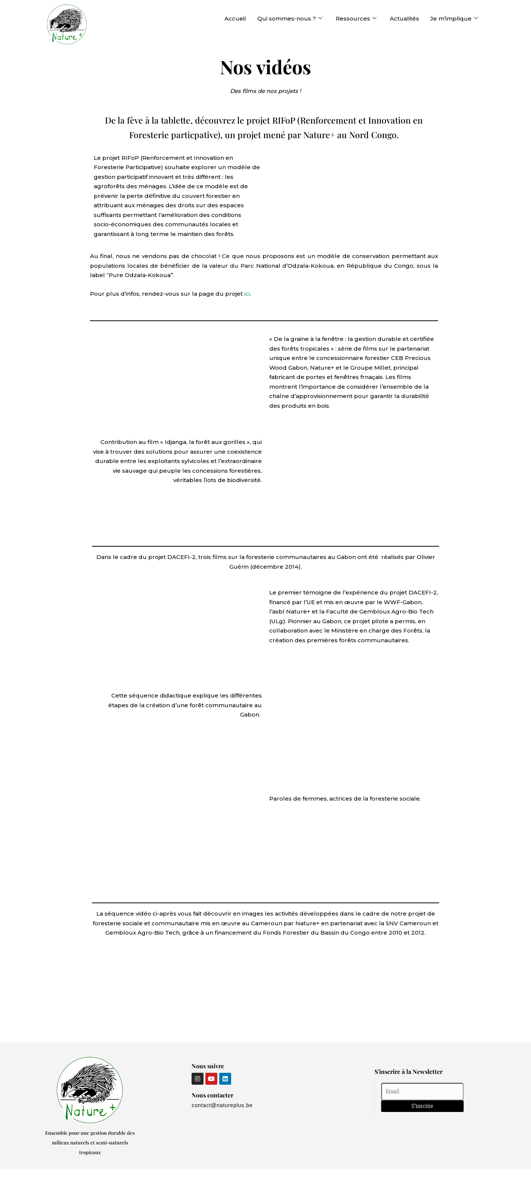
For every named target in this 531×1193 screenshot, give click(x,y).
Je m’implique (454, 19)
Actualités (404, 18)
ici (247, 293)
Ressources (356, 19)
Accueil (235, 18)
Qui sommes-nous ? (289, 19)
